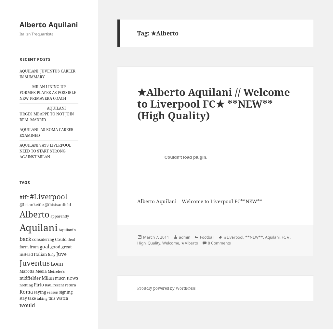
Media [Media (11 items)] (41, 271)
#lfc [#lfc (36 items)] (24, 197)
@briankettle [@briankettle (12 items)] (32, 204)
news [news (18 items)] (72, 278)
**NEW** (254, 237)
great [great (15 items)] (66, 247)
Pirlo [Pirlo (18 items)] (39, 285)
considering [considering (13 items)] (43, 239)
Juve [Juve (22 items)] (61, 254)
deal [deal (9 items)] (71, 239)
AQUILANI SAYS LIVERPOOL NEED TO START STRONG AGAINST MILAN (45, 151)
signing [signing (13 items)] (66, 292)
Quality (154, 243)
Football (207, 237)
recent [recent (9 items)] (58, 285)
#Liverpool (233, 237)
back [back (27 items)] (25, 239)
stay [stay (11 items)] (23, 298)
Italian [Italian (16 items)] (40, 254)
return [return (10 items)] (70, 285)
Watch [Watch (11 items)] (62, 298)
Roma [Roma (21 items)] (26, 291)
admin (184, 237)
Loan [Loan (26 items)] (57, 263)
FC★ (286, 237)
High (141, 243)
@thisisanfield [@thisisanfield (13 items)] (58, 204)
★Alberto (189, 243)
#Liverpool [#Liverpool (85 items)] (48, 196)
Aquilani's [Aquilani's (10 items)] (67, 229)
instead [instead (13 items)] (26, 254)
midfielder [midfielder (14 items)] (30, 278)
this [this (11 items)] (51, 298)
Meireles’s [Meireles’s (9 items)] (56, 271)
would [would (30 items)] (27, 305)
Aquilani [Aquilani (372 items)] (39, 227)
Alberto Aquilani (49, 24)
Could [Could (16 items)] (61, 239)
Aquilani (272, 237)
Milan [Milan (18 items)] (48, 278)
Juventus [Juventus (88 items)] (35, 263)
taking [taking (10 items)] (42, 298)
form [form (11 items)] (24, 246)
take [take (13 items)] (32, 298)
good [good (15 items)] (55, 247)
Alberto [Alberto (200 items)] (34, 214)
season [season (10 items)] (52, 292)
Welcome (170, 243)
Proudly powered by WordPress (166, 288)
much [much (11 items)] (60, 278)
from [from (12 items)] (34, 247)
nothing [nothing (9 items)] (26, 285)
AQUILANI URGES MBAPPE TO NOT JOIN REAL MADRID (47, 114)
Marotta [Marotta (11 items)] (27, 271)
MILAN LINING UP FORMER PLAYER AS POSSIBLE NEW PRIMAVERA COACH (48, 92)
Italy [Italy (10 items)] (51, 254)
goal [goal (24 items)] (44, 246)
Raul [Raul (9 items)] (48, 285)
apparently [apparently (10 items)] (59, 216)
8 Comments (219, 243)
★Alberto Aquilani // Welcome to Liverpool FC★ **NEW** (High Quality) (213, 103)
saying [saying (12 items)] (40, 292)
